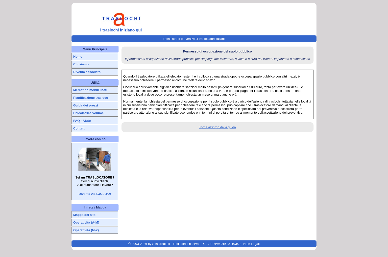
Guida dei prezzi (85, 105)
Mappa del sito (84, 215)
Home (77, 56)
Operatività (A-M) (86, 222)
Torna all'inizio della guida (217, 127)
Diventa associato (87, 72)
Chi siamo (81, 64)
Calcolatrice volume (88, 113)
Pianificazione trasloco (90, 98)
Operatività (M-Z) (86, 230)
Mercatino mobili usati (90, 90)
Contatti (79, 128)
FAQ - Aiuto (82, 121)
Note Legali (251, 244)
